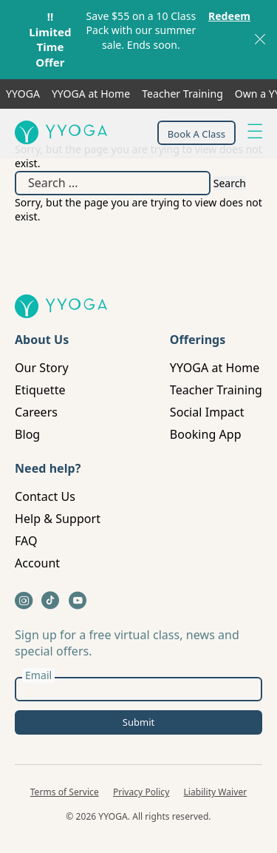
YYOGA (23, 94)
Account (37, 563)
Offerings (198, 339)
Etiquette (40, 390)
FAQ (26, 541)
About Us (42, 339)
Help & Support (57, 518)
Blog (27, 434)
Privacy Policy (141, 792)
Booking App (206, 434)
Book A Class (196, 134)
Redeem (229, 16)
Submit (138, 722)
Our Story (42, 368)
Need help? (48, 468)
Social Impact (207, 412)
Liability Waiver (215, 792)
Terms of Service (64, 792)
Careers (36, 412)
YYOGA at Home (91, 94)
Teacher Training (182, 94)
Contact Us (45, 496)
